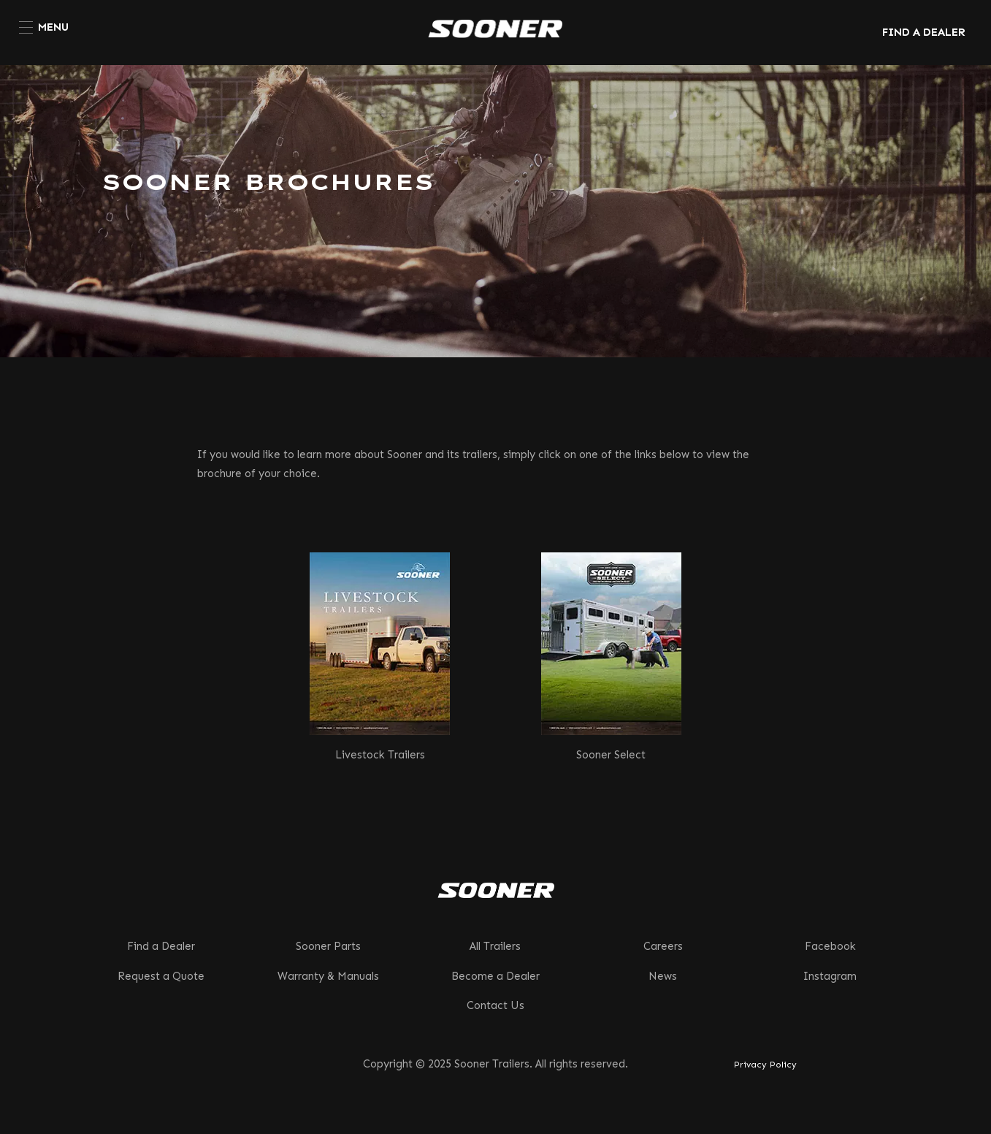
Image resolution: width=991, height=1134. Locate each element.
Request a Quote (161, 976)
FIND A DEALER (923, 32)
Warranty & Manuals (328, 976)
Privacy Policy (765, 1064)
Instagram (830, 976)
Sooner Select (611, 754)
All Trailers (495, 946)
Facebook (830, 946)
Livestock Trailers (380, 754)
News (662, 976)
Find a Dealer (161, 946)
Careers (663, 946)
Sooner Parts (328, 946)
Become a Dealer (495, 976)
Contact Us (495, 1005)
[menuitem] (44, 27)
